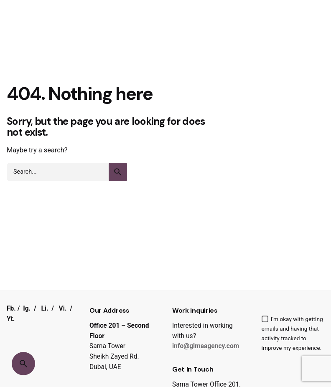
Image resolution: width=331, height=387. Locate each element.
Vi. (63, 308)
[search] (118, 172)
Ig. (27, 308)
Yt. (11, 319)
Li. (44, 308)
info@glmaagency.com (205, 346)
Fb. (11, 308)
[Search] (23, 363)
